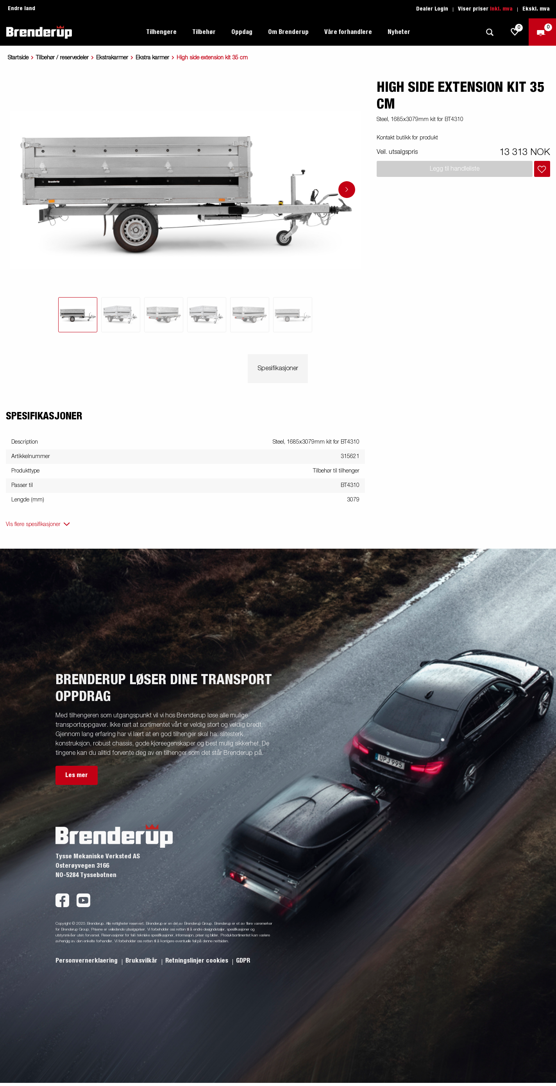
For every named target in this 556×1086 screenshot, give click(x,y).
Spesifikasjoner (277, 369)
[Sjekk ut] (542, 32)
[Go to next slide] (346, 189)
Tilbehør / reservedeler (62, 58)
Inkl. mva (501, 9)
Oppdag (241, 32)
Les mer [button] (76, 775)
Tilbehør (204, 32)
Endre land (21, 8)
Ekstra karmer (152, 58)
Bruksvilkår (142, 961)
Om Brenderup (288, 32)
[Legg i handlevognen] (542, 169)
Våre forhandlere (348, 32)
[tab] (77, 314)
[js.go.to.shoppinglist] (515, 32)
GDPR (243, 961)
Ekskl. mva (536, 9)
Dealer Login (432, 9)
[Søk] (489, 32)
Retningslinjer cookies (197, 961)
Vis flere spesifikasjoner (33, 524)
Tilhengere (161, 32)
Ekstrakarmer (112, 58)
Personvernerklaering (87, 961)
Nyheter (399, 32)
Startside (18, 58)
